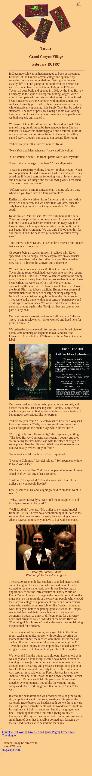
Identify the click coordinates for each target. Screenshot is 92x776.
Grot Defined (36, 732)
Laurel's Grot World (14, 732)
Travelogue (9, 735)
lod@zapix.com (11, 749)
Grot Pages (52, 732)
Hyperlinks (67, 732)
